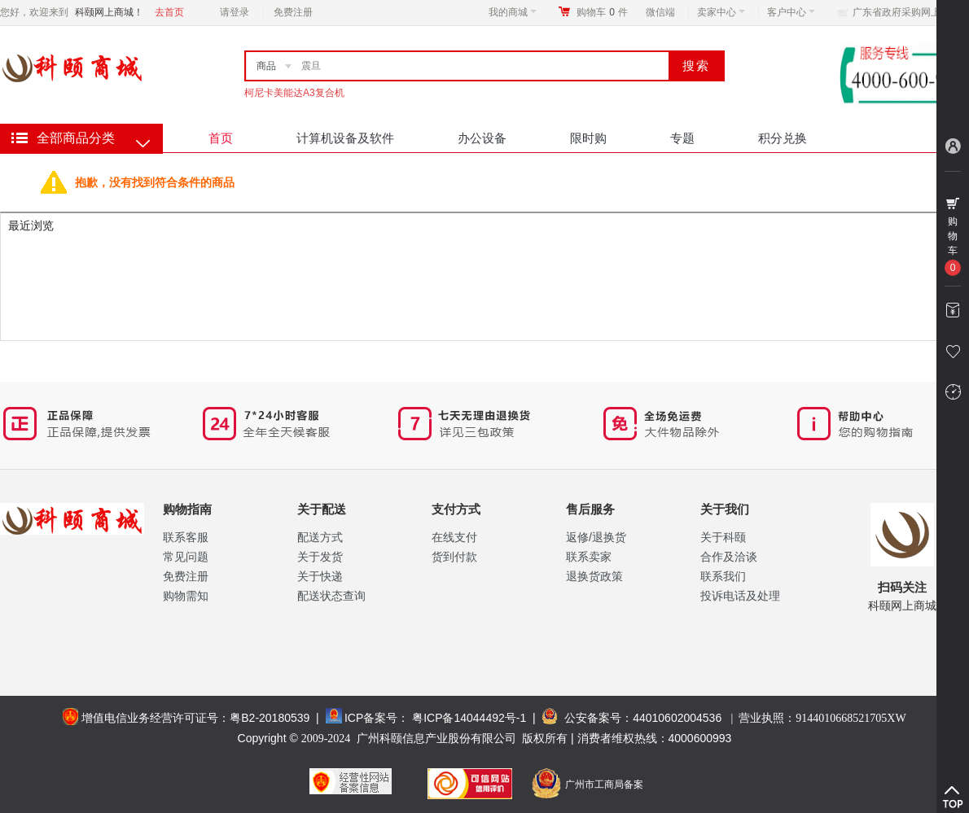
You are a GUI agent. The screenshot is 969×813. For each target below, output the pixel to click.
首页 (220, 138)
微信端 (660, 12)
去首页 (169, 12)
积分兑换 (782, 138)
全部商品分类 (76, 138)
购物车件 (602, 12)
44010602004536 (677, 717)
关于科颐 (723, 537)
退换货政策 (594, 576)
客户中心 (791, 12)
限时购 (588, 138)
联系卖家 (589, 556)
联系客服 (185, 537)
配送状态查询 (331, 595)
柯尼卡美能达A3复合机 (294, 92)
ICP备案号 (370, 717)
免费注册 (293, 12)
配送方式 (320, 537)
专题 (682, 138)
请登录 (234, 12)
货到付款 (454, 556)
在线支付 (454, 537)
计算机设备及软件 (345, 138)
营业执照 (822, 717)
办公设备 (482, 138)
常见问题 (185, 556)
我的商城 (513, 12)
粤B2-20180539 (269, 717)
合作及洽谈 (728, 556)
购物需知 (185, 595)
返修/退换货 (596, 537)
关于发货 (320, 556)
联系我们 (723, 576)
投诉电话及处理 (740, 595)
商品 (266, 66)
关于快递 (320, 576)
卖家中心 (721, 12)
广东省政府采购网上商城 (906, 12)
